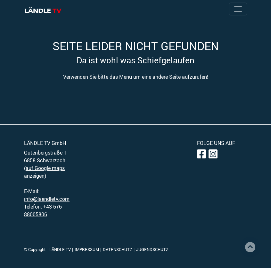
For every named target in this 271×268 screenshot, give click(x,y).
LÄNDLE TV (60, 249)
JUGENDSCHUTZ (152, 249)
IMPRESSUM (87, 249)
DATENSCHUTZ (117, 249)
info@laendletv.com (47, 198)
